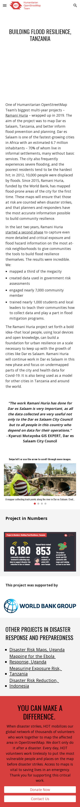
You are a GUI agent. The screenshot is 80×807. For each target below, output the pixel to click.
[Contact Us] (40, 798)
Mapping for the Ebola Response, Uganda (32, 659)
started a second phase (24, 232)
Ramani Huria (17, 115)
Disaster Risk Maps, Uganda (37, 649)
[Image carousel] (40, 484)
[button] (4, 5)
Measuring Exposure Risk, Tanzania (35, 671)
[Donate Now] (40, 789)
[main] (40, 35)
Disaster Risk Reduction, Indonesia (34, 683)
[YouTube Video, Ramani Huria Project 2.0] (40, 81)
